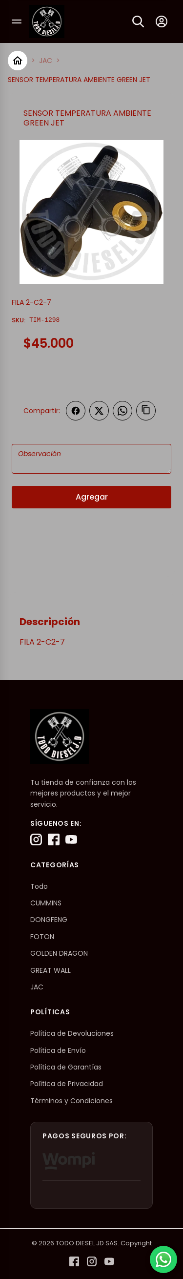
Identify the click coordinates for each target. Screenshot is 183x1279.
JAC (45, 60)
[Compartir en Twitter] (99, 410)
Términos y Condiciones (71, 1101)
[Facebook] (54, 839)
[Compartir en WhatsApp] (122, 410)
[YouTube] (71, 839)
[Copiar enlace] (146, 410)
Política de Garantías (66, 1067)
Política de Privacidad (66, 1084)
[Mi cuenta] (161, 21)
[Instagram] (36, 839)
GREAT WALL (50, 970)
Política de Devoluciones (72, 1033)
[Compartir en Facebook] (75, 410)
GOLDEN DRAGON (59, 953)
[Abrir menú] (16, 21)
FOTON (42, 937)
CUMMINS (45, 903)
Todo (39, 886)
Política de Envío (58, 1050)
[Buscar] (138, 21)
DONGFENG (48, 919)
